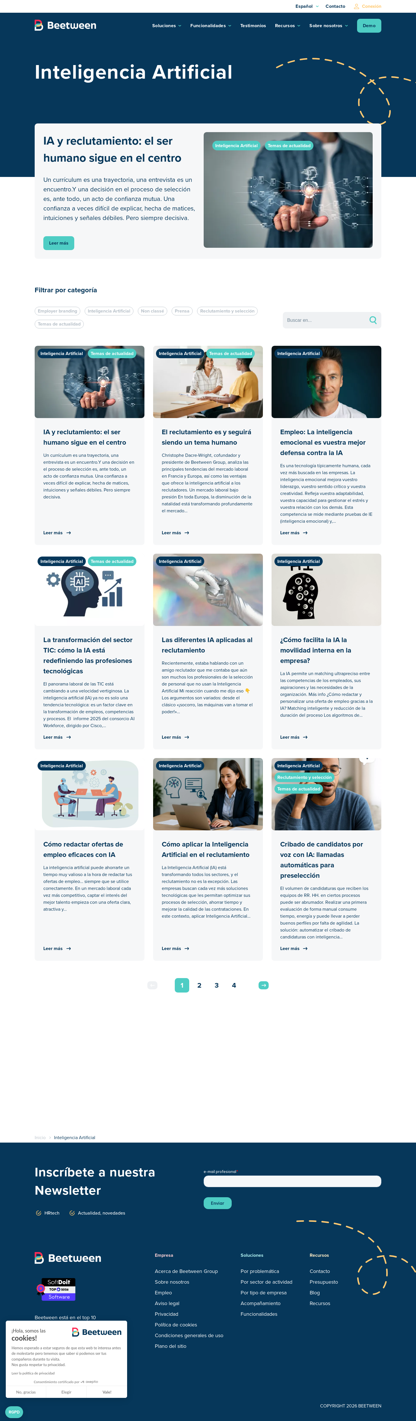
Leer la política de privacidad (33, 1373)
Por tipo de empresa (264, 1292)
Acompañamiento (261, 1303)
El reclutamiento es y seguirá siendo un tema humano (206, 437)
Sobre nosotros (325, 25)
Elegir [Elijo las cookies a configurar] (67, 1391)
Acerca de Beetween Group (186, 1271)
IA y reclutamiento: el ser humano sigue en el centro (112, 149)
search (373, 320)
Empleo (163, 1292)
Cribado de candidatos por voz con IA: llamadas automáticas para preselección (321, 860)
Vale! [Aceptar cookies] (107, 1391)
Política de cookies (176, 1324)
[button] (14, 1412)
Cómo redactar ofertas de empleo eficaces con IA (83, 849)
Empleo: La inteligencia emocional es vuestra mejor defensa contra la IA (323, 442)
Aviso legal (167, 1303)
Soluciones (164, 25)
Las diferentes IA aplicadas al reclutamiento (207, 645)
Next (264, 985)
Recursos (285, 25)
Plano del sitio (170, 1346)
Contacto (335, 6)
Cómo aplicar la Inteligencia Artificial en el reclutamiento (206, 849)
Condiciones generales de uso (189, 1335)
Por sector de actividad (266, 1282)
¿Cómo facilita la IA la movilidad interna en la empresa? (315, 650)
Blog (315, 1292)
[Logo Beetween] (68, 26)
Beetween (47, 1317)
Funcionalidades (208, 25)
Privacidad (166, 1314)
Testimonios (253, 25)
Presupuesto (324, 1282)
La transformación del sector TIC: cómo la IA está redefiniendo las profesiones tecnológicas (88, 655)
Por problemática (260, 1271)
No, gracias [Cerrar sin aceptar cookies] (26, 1391)
